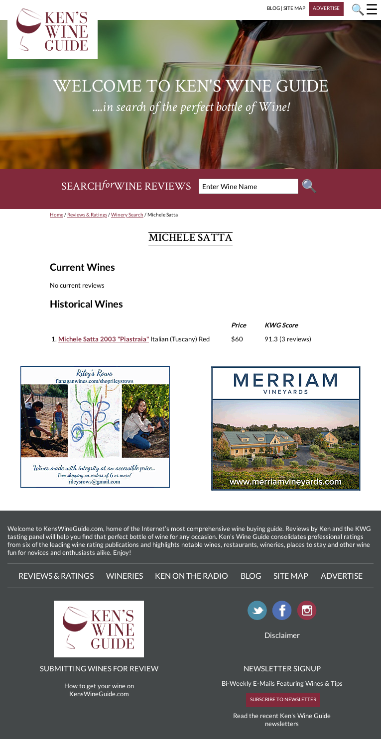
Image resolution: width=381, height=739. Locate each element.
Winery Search (127, 214)
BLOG (273, 8)
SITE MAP (294, 8)
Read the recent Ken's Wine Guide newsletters (282, 720)
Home (56, 214)
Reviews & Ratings (87, 214)
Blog (251, 575)
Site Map (290, 575)
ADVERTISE (326, 8)
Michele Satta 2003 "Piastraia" (103, 339)
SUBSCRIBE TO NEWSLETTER (283, 699)
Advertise (342, 575)
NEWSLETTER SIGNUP (282, 668)
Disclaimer (282, 635)
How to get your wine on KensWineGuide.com (99, 690)
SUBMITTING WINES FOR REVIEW (99, 668)
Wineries (124, 575)
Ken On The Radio (191, 575)
